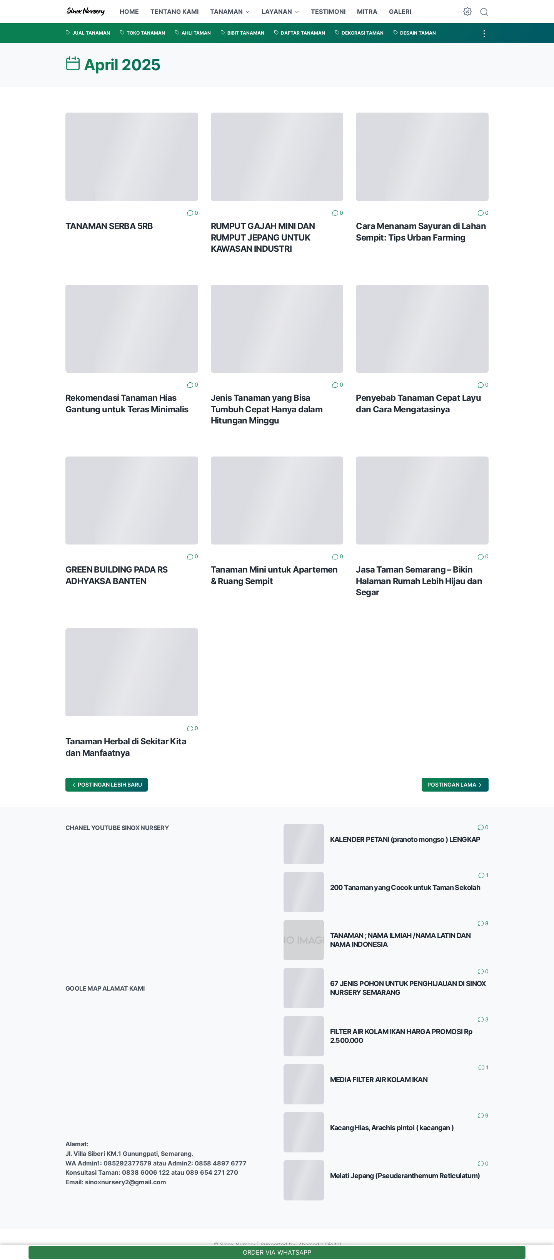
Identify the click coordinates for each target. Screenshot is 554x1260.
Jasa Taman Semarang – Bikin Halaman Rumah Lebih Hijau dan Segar (419, 580)
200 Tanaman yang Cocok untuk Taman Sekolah (405, 887)
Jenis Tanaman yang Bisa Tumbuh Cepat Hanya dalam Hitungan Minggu (267, 409)
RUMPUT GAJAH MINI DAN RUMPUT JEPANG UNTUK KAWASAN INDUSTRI (263, 237)
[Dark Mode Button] (467, 11)
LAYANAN (277, 11)
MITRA (367, 11)
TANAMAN (226, 11)
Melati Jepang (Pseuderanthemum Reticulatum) (405, 1176)
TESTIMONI (328, 11)
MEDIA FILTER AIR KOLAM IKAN (379, 1080)
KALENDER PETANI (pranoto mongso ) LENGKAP (405, 839)
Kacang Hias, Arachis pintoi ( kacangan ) (392, 1128)
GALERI (400, 11)
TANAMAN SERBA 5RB (109, 226)
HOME (129, 11)
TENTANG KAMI (174, 11)
